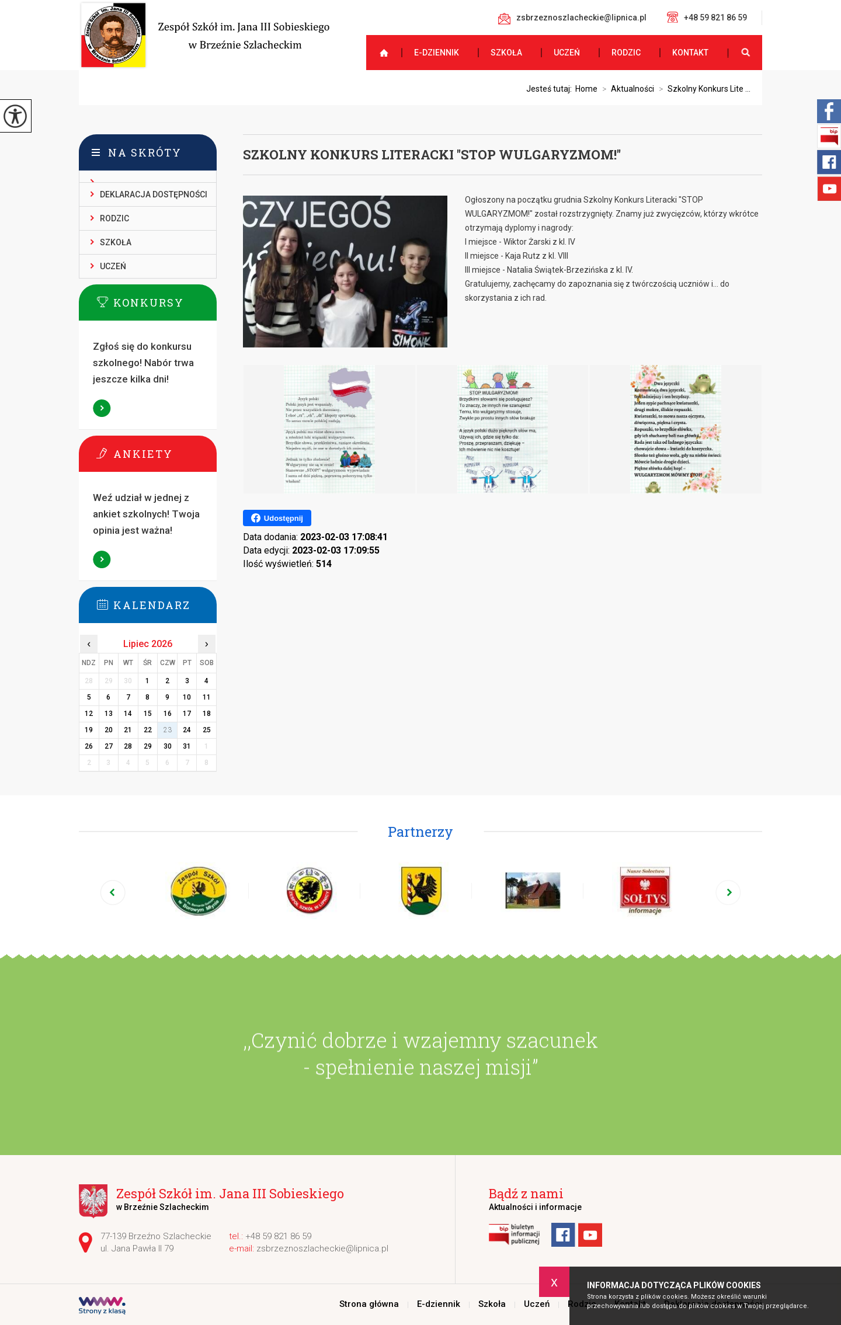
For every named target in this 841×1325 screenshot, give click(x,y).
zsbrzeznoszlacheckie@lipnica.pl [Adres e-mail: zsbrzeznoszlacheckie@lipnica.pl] (322, 1248)
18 (207, 714)
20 (109, 730)
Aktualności (625, 89)
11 (207, 697)
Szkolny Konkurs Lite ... (702, 89)
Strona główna (379, 52)
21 (128, 730)
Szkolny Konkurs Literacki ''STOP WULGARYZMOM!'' (432, 154)
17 (187, 714)
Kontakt (690, 52)
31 (187, 746)
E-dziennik (436, 52)
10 (187, 697)
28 (128, 746)
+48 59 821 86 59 (707, 17)
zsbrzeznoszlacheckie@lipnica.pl (572, 19)
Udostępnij (277, 518)
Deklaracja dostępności (153, 194)
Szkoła (506, 52)
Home (586, 89)
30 (168, 746)
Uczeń (567, 52)
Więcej (102, 408)
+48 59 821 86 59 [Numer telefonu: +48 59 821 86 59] (278, 1236)
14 (128, 714)
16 (168, 714)
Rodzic (626, 52)
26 (89, 746)
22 (148, 730)
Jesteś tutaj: (550, 89)
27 (109, 746)
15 (148, 714)
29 (148, 746)
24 (187, 730)
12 (89, 714)
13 (109, 714)
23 (168, 730)
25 (207, 730)
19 (89, 730)
